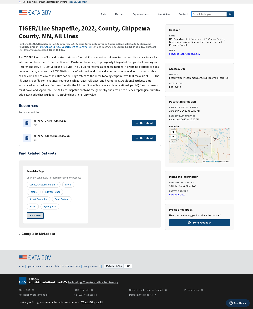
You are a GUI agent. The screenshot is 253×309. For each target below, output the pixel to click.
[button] (173, 132)
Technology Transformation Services (93, 282)
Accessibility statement (34, 294)
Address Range (52, 191)
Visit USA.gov (92, 302)
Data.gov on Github (91, 266)
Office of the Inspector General (148, 290)
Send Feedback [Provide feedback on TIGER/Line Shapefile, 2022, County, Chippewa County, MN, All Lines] (199, 222)
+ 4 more (35, 215)
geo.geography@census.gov (184, 53)
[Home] (35, 12)
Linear (68, 184)
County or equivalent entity (44, 184)
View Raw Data (177, 194)
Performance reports (142, 294)
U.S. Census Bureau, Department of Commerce (65, 46)
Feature (34, 191)
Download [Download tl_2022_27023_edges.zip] (144, 123)
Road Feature (62, 199)
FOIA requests (83, 290)
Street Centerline (38, 199)
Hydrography (49, 206)
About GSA (26, 290)
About (21, 266)
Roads (33, 206)
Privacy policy (193, 290)
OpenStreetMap (212, 162)
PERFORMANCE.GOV (71, 266)
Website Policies (52, 266)
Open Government (35, 266)
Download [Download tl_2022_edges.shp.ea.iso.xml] (144, 138)
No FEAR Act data (85, 294)
